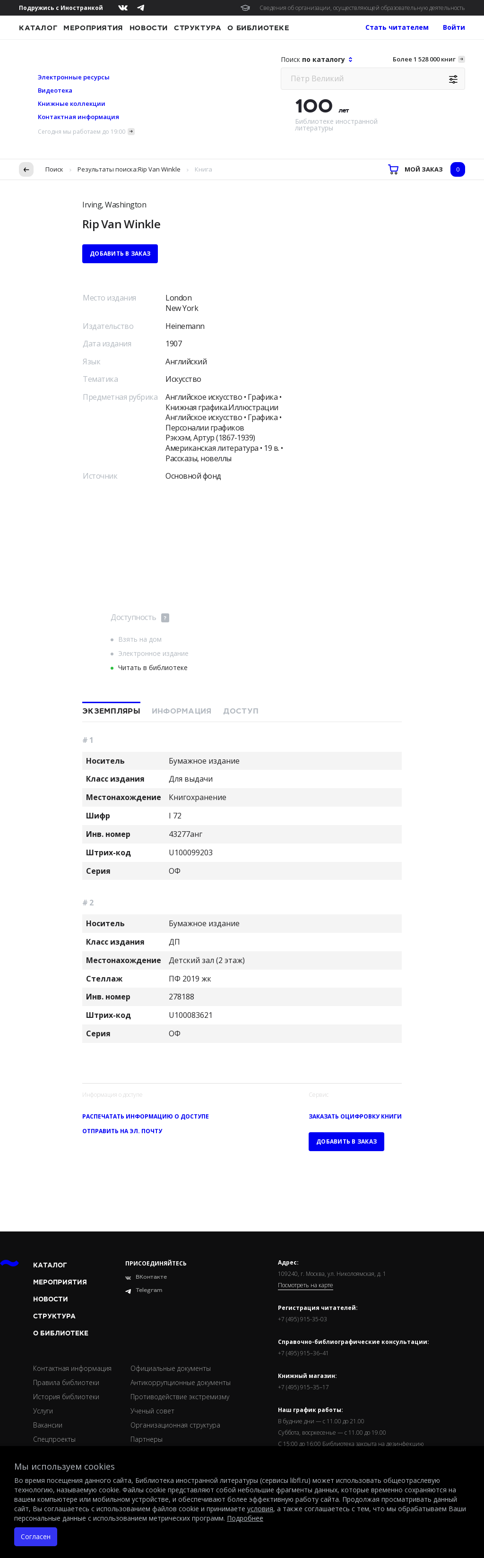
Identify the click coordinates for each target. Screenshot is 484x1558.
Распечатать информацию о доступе (145, 1116)
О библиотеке (258, 28)
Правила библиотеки (66, 1382)
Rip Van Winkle (159, 169)
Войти (454, 27)
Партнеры (146, 1439)
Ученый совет (152, 1410)
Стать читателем (397, 27)
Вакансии (47, 1424)
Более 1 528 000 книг (424, 59)
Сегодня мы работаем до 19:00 (81, 132)
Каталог (38, 28)
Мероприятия (93, 28)
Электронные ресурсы (74, 77)
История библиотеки (66, 1396)
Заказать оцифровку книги (355, 1116)
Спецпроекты (54, 1439)
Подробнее (245, 1518)
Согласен (36, 1536)
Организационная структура (175, 1424)
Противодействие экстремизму (179, 1396)
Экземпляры (111, 711)
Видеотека (55, 90)
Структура (197, 28)
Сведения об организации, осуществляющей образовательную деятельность (362, 8)
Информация (182, 711)
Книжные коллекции (71, 103)
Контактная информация (78, 116)
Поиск (54, 169)
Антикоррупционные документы (180, 1382)
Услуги (43, 1410)
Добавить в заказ (120, 254)
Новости (149, 28)
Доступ (241, 711)
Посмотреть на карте (305, 1285)
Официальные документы (170, 1368)
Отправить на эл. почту (122, 1131)
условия (260, 1508)
